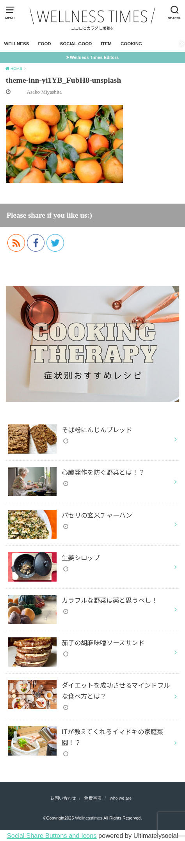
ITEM (106, 43)
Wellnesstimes (88, 818)
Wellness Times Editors (94, 57)
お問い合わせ (63, 798)
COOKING (131, 43)
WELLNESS (16, 43)
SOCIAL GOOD (76, 43)
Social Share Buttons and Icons (52, 835)
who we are (121, 798)
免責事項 (92, 798)
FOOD (44, 43)
